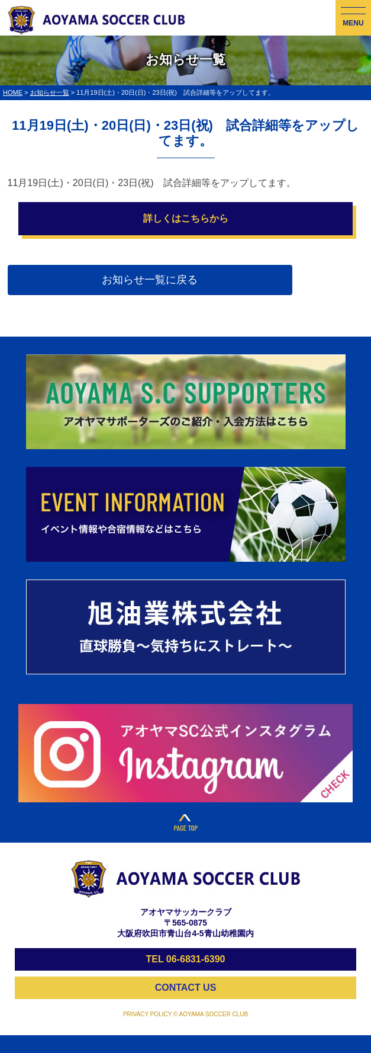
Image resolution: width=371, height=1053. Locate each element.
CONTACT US (186, 987)
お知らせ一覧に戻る (150, 280)
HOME (12, 92)
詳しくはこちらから (185, 218)
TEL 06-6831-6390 (185, 959)
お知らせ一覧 (49, 92)
